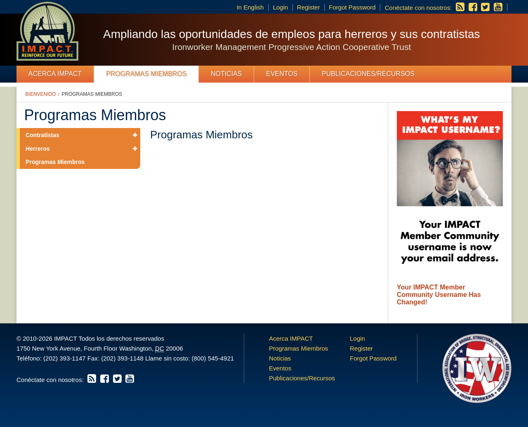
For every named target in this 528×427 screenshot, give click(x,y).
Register (308, 7)
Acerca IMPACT (55, 73)
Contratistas (42, 135)
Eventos (281, 73)
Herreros (38, 148)
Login (280, 7)
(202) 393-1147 (64, 358)
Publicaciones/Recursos (368, 73)
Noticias (226, 73)
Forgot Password (352, 7)
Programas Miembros (146, 73)
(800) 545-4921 (212, 358)
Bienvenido (41, 94)
